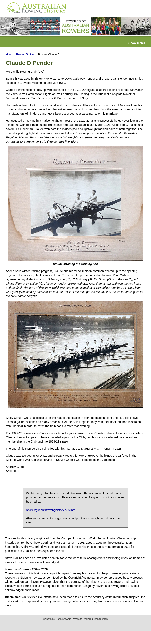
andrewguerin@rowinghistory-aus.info (50, 510)
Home (9, 54)
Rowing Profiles (25, 54)
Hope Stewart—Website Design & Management (82, 618)
